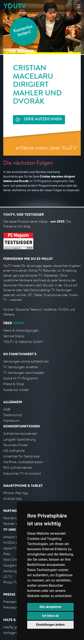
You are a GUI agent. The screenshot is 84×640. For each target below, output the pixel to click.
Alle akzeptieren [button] (51, 607)
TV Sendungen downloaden (23, 372)
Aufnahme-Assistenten (20, 433)
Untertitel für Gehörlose (21, 456)
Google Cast (12, 565)
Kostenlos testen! (23, 31)
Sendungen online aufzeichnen (26, 361)
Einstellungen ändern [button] (50, 624)
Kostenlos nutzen (16, 390)
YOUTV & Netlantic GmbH (23, 341)
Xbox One (10, 559)
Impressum (11, 420)
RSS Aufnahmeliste (17, 467)
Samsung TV (12, 571)
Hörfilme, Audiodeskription (23, 462)
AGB (6, 409)
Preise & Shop (13, 384)
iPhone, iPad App (15, 493)
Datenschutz (12, 415)
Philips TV (10, 582)
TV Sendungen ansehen (20, 367)
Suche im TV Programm (20, 378)
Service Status (13, 336)
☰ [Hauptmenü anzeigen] (79, 6)
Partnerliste (12, 518)
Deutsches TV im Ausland (22, 473)
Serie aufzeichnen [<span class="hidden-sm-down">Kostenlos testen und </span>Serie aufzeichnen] (43, 119)
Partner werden (14, 523)
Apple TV (10, 548)
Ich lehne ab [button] (50, 615)
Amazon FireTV (14, 537)
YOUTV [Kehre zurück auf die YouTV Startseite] (14, 6)
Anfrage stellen (14, 632)
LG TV (7, 576)
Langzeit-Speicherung (19, 439)
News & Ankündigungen (21, 330)
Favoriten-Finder (15, 445)
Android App (12, 498)
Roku (7, 554)
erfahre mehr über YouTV (46, 147)
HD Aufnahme (14, 450)
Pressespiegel (13, 607)
